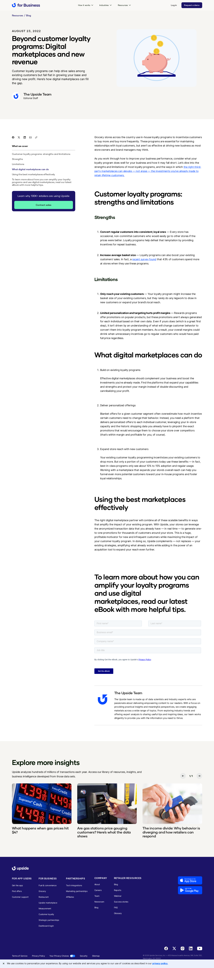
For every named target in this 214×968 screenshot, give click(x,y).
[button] (85, 5)
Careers (98, 890)
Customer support (20, 897)
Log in (174, 5)
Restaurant (44, 897)
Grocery (42, 891)
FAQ (116, 907)
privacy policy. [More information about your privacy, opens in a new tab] (160, 963)
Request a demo (192, 5)
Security (83, 956)
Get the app (17, 885)
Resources (17, 15)
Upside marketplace (48, 902)
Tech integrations (74, 885)
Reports (117, 890)
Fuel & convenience (47, 885)
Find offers (17, 891)
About (97, 884)
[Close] (3, 963)
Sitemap (96, 956)
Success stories (121, 901)
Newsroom (99, 901)
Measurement (45, 908)
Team (96, 896)
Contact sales (43, 205)
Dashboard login (46, 926)
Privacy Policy (38, 956)
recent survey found (144, 259)
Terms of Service (19, 956)
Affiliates (70, 897)
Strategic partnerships (49, 920)
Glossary (118, 913)
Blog (28, 15)
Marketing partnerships (76, 891)
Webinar (117, 896)
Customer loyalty (46, 914)
